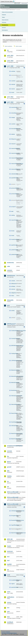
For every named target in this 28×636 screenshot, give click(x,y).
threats (12, 230)
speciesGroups (13, 587)
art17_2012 (10, 97)
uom (8, 611)
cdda (8, 266)
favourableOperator (13, 128)
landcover (10, 551)
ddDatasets (13, 283)
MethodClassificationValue (13, 376)
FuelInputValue (13, 353)
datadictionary (11, 275)
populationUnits (13, 177)
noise (8, 591)
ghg (8, 470)
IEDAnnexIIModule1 (11, 492)
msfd (8, 575)
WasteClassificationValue (13, 433)
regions (13, 583)
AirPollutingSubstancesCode (13, 510)
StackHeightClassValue (13, 422)
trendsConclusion (13, 239)
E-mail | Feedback (6, 631)
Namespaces (5, 30)
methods (13, 84)
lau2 (8, 560)
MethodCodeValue (13, 382)
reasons (13, 88)
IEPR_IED (10, 539)
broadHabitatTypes (13, 580)
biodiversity (10, 262)
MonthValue (13, 390)
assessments (13, 107)
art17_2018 (10, 102)
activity (12, 310)
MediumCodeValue (13, 370)
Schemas (4, 22)
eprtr (8, 305)
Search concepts (19, 46)
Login (17, 3)
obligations (13, 292)
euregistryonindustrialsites (11, 445)
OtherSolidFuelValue (13, 404)
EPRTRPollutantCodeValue (13, 345)
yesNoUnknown (13, 254)
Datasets (4, 14)
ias (8, 481)
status (12, 295)
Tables (3, 17)
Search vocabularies (8, 46)
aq (8, 50)
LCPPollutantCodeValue (13, 360)
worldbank (10, 622)
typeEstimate (13, 245)
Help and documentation (7, 12)
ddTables (13, 286)
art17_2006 (10, 66)
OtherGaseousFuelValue (13, 395)
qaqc (12, 211)
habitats (13, 134)
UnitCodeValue (13, 425)
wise (8, 616)
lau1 (8, 556)
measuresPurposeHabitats (13, 158)
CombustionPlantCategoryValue (13, 330)
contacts (13, 280)
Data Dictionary (12, 9)
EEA (8, 1)
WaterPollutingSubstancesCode (13, 532)
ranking (13, 215)
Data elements (5, 19)
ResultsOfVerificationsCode (13, 520)
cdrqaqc (13, 117)
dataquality (10, 300)
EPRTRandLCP (11, 324)
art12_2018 (10, 60)
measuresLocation (13, 153)
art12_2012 (10, 55)
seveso (9, 602)
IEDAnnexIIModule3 (11, 497)
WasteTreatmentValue (13, 438)
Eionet (7, 9)
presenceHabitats (13, 188)
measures (13, 143)
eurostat (9, 451)
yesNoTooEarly (13, 249)
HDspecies (13, 139)
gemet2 (9, 467)
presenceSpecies (13, 193)
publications (10, 597)
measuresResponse (13, 169)
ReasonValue (13, 413)
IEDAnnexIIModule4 (11, 504)
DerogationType (13, 515)
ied (8, 486)
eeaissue (13, 289)
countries (13, 80)
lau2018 (9, 564)
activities (13, 71)
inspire (9, 546)
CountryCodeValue (13, 338)
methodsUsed (13, 173)
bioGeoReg (13, 113)
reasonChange (13, 220)
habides (9, 476)
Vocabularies (5, 25)
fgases (9, 461)
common (9, 270)
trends (12, 92)
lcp (8, 569)
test (8, 607)
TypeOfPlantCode (13, 525)
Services (4, 27)
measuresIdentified (13, 148)
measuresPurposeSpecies (13, 163)
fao (8, 456)
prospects (13, 206)
